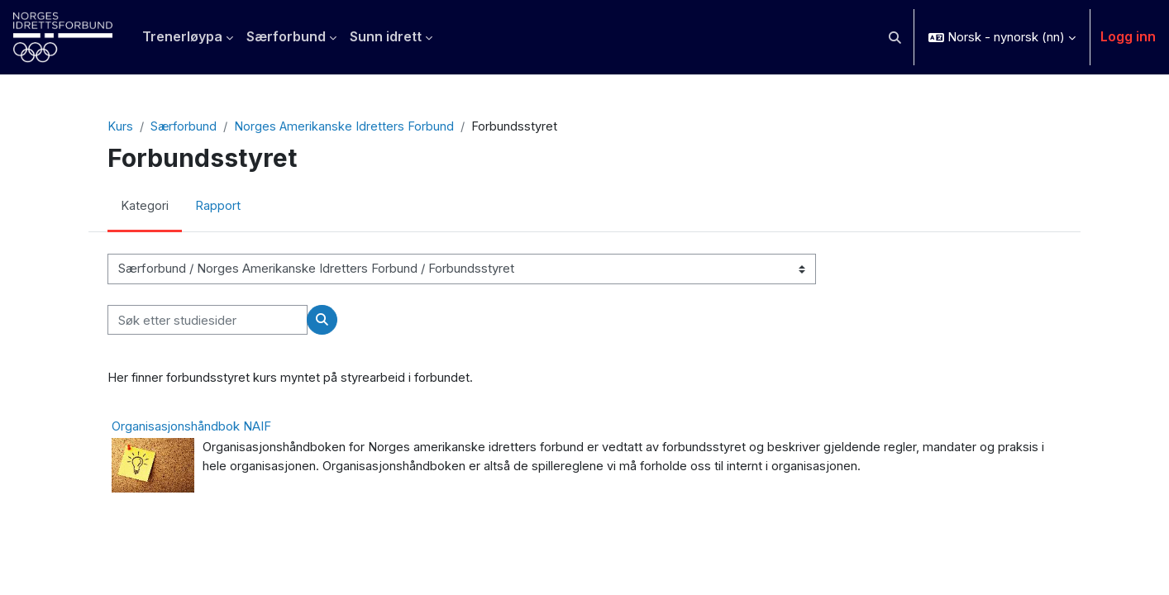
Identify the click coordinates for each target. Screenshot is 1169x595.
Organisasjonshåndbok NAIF (191, 427)
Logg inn (1128, 36)
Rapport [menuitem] (218, 207)
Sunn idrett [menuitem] (386, 36)
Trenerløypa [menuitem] (182, 36)
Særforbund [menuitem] (286, 36)
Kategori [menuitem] (145, 207)
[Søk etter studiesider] (207, 321)
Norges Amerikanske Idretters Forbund (345, 127)
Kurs (119, 127)
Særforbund (183, 127)
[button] (895, 37)
